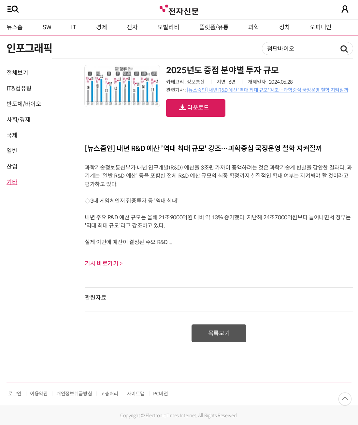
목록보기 (219, 333)
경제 (101, 27)
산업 (12, 166)
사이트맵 (136, 394)
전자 (132, 27)
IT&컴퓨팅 (19, 88)
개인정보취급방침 (74, 394)
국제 (12, 135)
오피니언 (321, 27)
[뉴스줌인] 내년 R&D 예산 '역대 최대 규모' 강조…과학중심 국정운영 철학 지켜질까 (267, 90)
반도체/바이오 (24, 104)
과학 (253, 27)
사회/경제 (18, 119)
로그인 (14, 394)
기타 (12, 182)
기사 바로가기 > (103, 263)
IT (73, 27)
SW (47, 27)
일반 (12, 151)
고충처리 (109, 394)
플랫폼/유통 (213, 27)
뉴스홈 (15, 27)
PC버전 (160, 394)
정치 (284, 27)
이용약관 (39, 394)
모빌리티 (168, 27)
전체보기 (17, 72)
